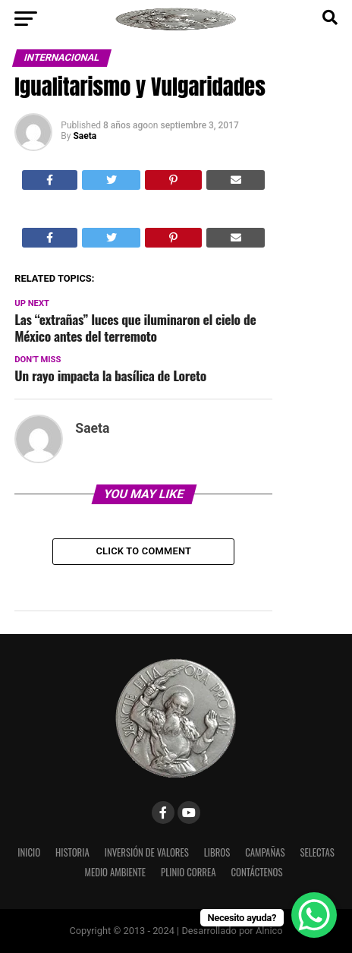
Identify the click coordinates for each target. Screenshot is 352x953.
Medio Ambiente (115, 872)
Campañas (264, 852)
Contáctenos (256, 872)
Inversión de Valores (147, 852)
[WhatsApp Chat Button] (314, 915)
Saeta (84, 136)
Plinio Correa (188, 872)
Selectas (317, 852)
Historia (72, 852)
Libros (217, 852)
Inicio (28, 852)
